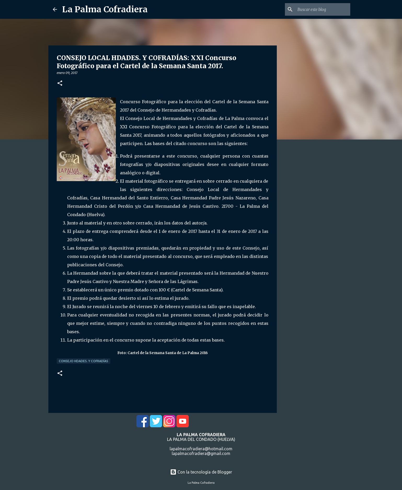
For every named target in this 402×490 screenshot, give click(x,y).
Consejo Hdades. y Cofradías (83, 361)
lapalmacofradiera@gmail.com (201, 453)
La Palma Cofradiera (105, 9)
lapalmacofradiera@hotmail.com (201, 448)
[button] (60, 83)
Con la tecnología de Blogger (201, 472)
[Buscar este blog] (322, 9)
